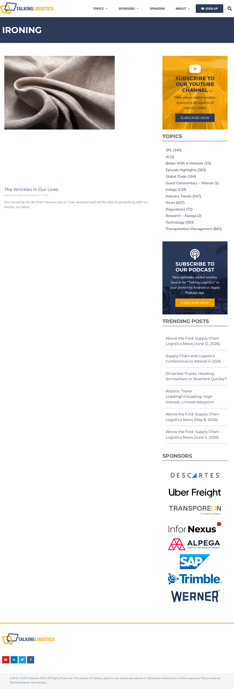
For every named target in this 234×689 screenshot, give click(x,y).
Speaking (157, 8)
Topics (100, 8)
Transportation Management (189, 228)
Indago (171, 189)
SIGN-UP (211, 8)
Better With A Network (184, 163)
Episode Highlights (181, 170)
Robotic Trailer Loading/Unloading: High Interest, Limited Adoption (190, 396)
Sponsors (129, 8)
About (183, 8)
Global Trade (176, 176)
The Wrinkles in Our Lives (31, 189)
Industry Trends (178, 196)
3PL (169, 150)
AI (167, 156)
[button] (229, 8)
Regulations (175, 209)
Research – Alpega (181, 215)
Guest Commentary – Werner (190, 183)
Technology (175, 222)
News (170, 202)
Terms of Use (18, 682)
